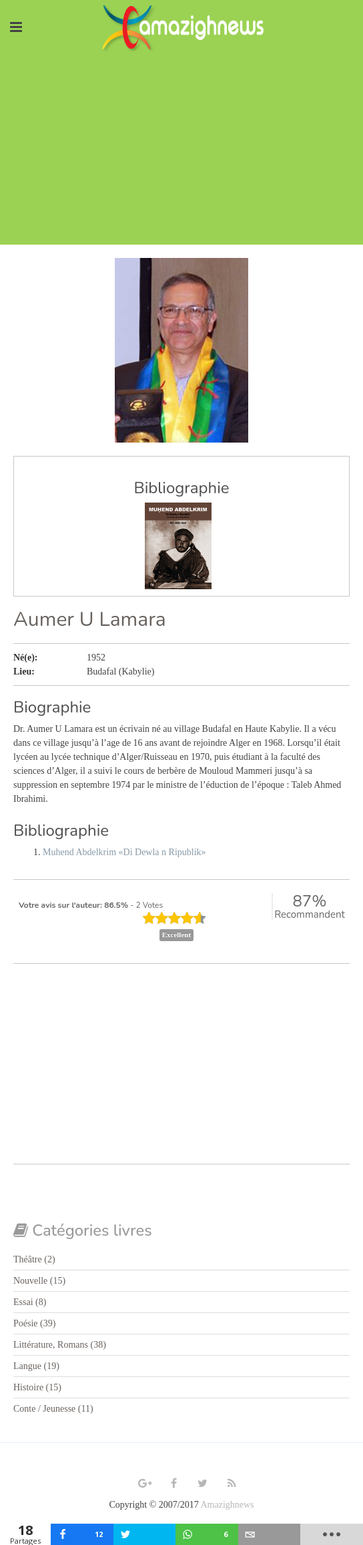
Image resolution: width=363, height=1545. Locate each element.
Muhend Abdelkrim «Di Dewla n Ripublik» (124, 852)
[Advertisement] (181, 151)
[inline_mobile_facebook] (82, 1534)
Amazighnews (227, 1505)
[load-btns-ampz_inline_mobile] (331, 1534)
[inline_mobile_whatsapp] (206, 1534)
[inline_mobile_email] (269, 1534)
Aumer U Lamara (89, 619)
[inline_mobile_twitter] (144, 1534)
